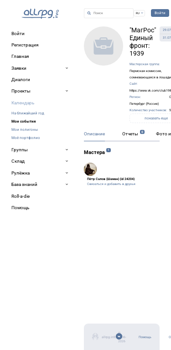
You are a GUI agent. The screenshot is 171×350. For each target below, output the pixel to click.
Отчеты (130, 133)
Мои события (23, 121)
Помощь (145, 337)
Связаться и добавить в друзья (111, 184)
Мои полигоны (24, 129)
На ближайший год (27, 113)
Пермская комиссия (145, 71)
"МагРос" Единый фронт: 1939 (143, 41)
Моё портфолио (25, 137)
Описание (94, 133)
